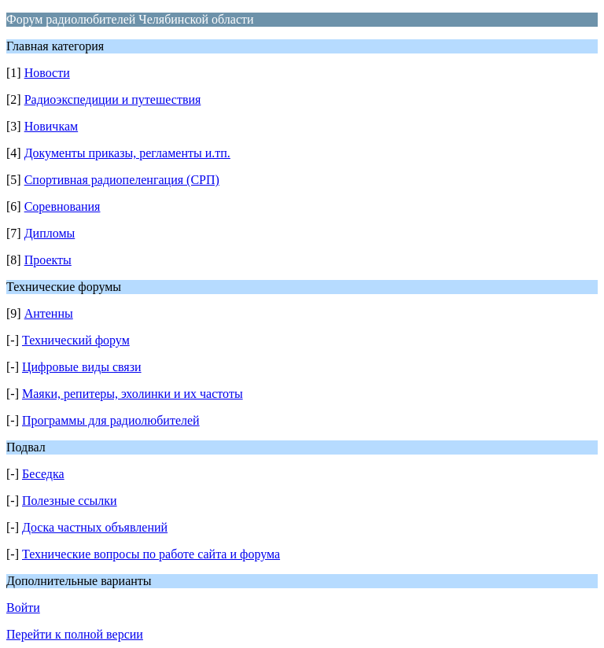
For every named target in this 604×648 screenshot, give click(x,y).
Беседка (43, 473)
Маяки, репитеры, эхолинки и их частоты (132, 393)
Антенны (48, 313)
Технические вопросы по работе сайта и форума (151, 554)
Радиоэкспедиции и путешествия (112, 99)
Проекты (48, 260)
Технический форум (76, 340)
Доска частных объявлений (95, 527)
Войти (23, 607)
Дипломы (50, 233)
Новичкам (51, 126)
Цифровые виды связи (82, 367)
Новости (47, 72)
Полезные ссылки (69, 500)
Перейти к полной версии (74, 634)
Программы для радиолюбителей (111, 420)
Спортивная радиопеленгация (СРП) (121, 179)
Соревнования (62, 206)
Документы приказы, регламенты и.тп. (127, 153)
